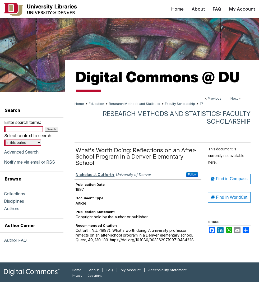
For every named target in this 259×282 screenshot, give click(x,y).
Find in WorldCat (229, 197)
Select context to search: (28, 135)
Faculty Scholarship (180, 104)
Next (234, 98)
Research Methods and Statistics (134, 104)
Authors (11, 208)
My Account (131, 270)
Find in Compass (229, 179)
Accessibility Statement (167, 270)
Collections (14, 193)
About (94, 270)
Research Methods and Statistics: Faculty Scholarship (177, 117)
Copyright (94, 276)
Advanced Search (21, 152)
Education (96, 104)
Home (79, 104)
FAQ (110, 270)
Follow (192, 174)
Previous (214, 98)
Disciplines (14, 201)
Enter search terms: (22, 122)
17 (201, 104)
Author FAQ (15, 240)
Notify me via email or (29, 162)
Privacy (77, 276)
